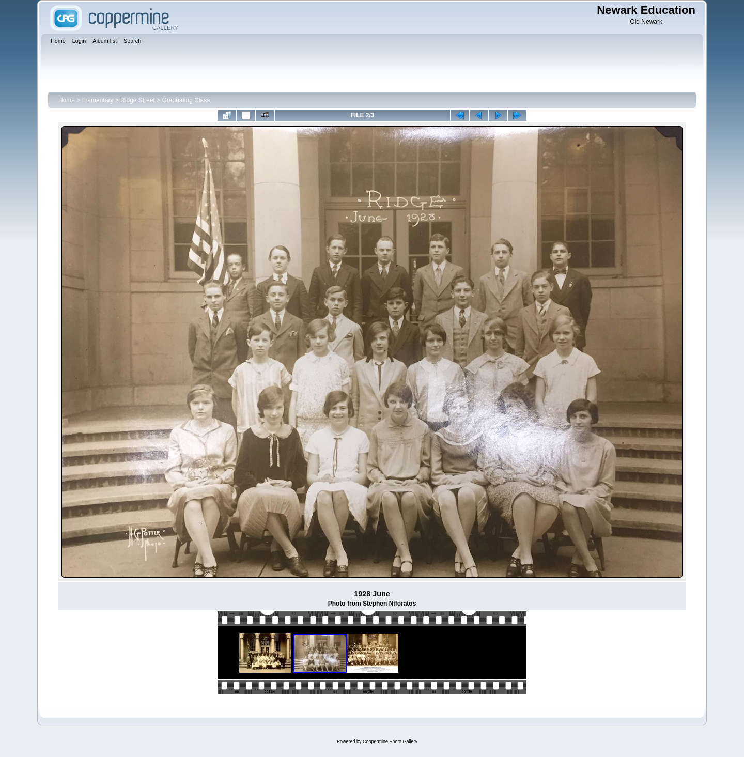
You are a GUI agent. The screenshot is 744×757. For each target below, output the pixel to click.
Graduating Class (186, 100)
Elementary (98, 100)
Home (66, 100)
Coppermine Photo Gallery (390, 741)
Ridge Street (137, 100)
